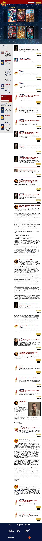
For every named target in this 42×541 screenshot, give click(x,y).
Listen (6, 82)
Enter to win (7, 58)
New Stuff (35, 4)
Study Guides (11, 532)
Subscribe (9, 102)
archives (9, 105)
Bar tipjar (19, 493)
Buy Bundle (7, 131)
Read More (38, 53)
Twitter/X (18, 529)
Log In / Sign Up (38, 2)
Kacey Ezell (21, 71)
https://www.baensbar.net (19, 490)
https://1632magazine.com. (30, 251)
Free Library (9, 4)
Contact (26, 526)
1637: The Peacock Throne (8, 88)
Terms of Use (27, 530)
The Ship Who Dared (7, 71)
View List (6, 122)
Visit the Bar (7, 113)
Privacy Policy (27, 529)
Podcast (24, 4)
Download (6, 90)
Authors (14, 4)
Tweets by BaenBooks (4, 45)
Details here (38, 65)
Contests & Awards (29, 4)
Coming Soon (11, 529)
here (10, 78)
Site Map (26, 531)
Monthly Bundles (18, 4)
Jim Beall (21, 327)
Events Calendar (19, 526)
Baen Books (5, 48)
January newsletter (4, 104)
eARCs (10, 526)
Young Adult (11, 533)
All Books (10, 525)
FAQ (26, 525)
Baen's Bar (40, 4)
